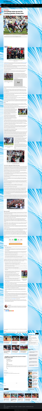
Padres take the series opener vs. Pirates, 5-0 (33, 344)
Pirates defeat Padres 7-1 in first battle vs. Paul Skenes (33, 340)
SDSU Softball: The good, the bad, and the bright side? (7, 342)
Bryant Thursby (24, 352)
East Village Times (7, 1)
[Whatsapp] (10, 47)
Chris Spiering (16, 352)
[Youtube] (0, 11)
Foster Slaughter (14, 298)
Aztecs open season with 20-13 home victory (10, 332)
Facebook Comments (11, 372)
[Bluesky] (0, 13)
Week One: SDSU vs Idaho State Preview (21, 332)
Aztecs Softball (7, 340)
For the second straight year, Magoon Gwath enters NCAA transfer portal (7, 352)
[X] (5, 47)
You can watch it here (7, 281)
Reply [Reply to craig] (7, 368)
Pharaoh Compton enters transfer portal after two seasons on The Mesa (15, 342)
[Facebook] (4, 47)
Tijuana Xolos (23, 406)
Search (29, 332)
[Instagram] (0, 10)
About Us (5, 406)
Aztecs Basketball (15, 340)
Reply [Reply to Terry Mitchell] (7, 362)
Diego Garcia (15, 401)
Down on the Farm (12, 396)
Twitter (29, 390)
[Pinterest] (7, 47)
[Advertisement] (15, 41)
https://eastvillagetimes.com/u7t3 (17, 36)
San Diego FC (16, 406)
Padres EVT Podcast (6, 6)
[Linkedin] (6, 47)
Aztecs (4, 340)
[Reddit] (9, 47)
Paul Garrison (9, 14)
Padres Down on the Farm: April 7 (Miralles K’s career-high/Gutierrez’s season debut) (33, 338)
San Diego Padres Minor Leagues (30, 406)
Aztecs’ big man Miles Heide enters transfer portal (23, 342)
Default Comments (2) (6, 372)
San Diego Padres (19, 396)
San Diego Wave (20, 406)
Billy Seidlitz (22, 400)
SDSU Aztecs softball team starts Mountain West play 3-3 (23, 351)
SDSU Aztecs (12, 406)
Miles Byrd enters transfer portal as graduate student (15, 351)
